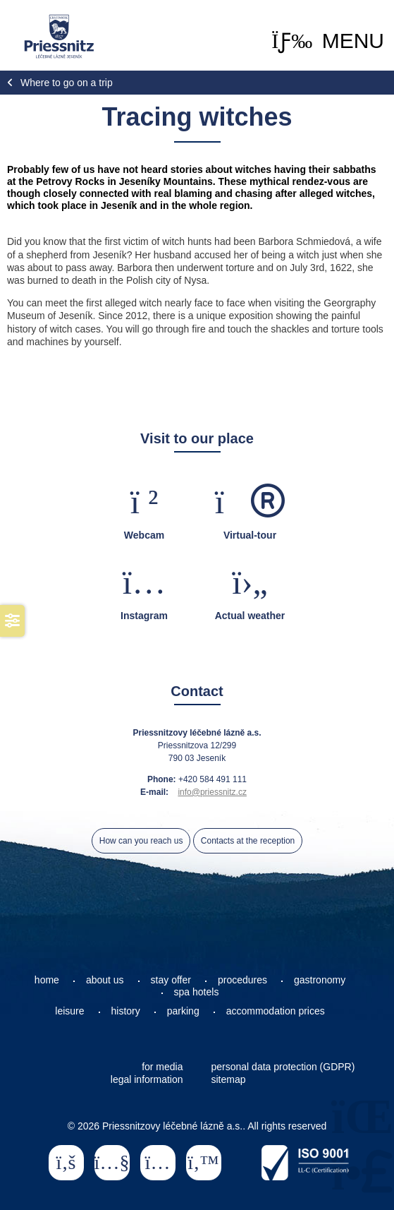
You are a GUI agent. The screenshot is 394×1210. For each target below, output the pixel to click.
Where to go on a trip (66, 83)
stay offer (171, 980)
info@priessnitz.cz (212, 792)
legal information (147, 1079)
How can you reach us (141, 841)
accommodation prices (275, 1011)
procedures (242, 980)
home (47, 980)
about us (105, 980)
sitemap (228, 1079)
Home (59, 36)
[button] (327, 41)
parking (183, 1011)
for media (162, 1066)
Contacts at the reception (248, 841)
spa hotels (196, 992)
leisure (69, 1011)
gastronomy (319, 980)
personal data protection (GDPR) (283, 1066)
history (125, 1011)
